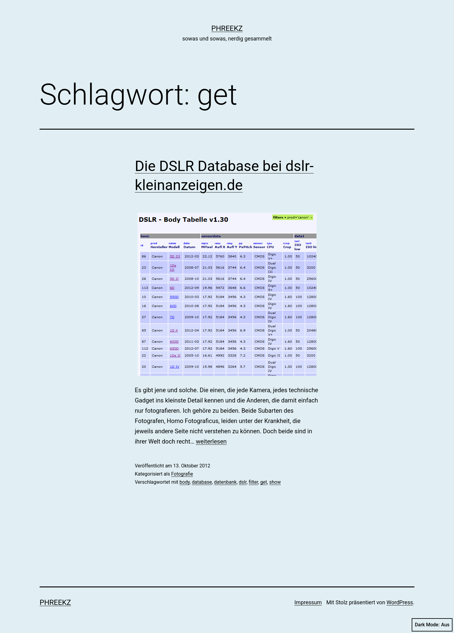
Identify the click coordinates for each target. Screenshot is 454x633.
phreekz (227, 28)
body (185, 482)
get (263, 482)
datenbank (225, 482)
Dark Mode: (432, 624)
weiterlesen (211, 441)
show (275, 482)
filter (253, 482)
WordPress (400, 602)
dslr (243, 482)
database (202, 482)
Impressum (308, 602)
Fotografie (182, 474)
